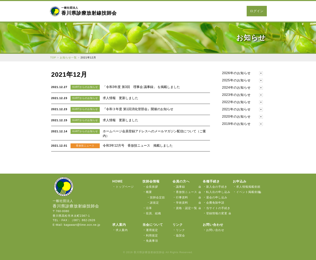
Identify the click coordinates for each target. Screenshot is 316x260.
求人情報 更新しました (120, 98)
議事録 (180, 186)
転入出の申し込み (218, 192)
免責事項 (152, 240)
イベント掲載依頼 (248, 192)
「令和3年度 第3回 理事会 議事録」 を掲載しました (141, 87)
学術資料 (182, 202)
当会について (133, 11)
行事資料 (182, 197)
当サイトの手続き (218, 208)
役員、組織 (153, 213)
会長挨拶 (152, 186)
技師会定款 (157, 197)
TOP (53, 57)
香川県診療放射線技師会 (89, 11)
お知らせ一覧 (68, 57)
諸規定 (154, 202)
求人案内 (210, 11)
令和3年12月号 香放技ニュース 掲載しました (138, 145)
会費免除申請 (215, 202)
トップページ (125, 186)
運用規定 (152, 230)
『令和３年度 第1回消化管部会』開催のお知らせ (138, 109)
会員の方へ (155, 11)
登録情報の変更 (216, 213)
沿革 (149, 208)
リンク (180, 230)
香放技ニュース (186, 192)
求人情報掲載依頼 (248, 186)
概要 (149, 192)
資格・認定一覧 (186, 208)
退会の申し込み (216, 197)
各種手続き (175, 11)
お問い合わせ (230, 11)
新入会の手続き (216, 186)
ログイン (257, 11)
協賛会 (180, 235)
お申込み (193, 11)
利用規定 (152, 235)
